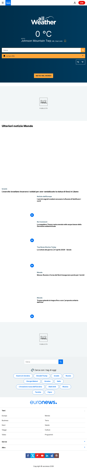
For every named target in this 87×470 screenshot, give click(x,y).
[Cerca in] (43, 50)
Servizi (4, 442)
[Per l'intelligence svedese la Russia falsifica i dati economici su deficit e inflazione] (61, 208)
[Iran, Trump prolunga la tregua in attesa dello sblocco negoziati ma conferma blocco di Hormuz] (61, 309)
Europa (4, 416)
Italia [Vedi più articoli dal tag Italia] (59, 381)
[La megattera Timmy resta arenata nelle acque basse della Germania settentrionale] (61, 233)
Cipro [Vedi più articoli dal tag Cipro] (50, 392)
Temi (3, 411)
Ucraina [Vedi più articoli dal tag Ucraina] (47, 381)
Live (81, 3)
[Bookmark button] (64, 41)
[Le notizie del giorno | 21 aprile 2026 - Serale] (61, 259)
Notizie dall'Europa (44, 196)
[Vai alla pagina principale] (8, 2)
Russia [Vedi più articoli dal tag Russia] (68, 376)
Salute (47, 425)
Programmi (49, 435)
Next (3, 425)
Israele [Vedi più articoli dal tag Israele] (56, 376)
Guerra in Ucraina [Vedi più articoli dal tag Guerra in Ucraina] (23, 376)
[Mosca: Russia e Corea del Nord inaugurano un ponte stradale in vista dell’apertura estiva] (61, 284)
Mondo (39, 272)
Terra (47, 420)
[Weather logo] (43, 21)
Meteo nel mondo (43, 76)
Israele (4, 189)
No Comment (42, 222)
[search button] (83, 50)
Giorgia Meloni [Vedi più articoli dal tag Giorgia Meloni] (32, 381)
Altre (3, 447)
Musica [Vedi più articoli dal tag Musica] (65, 387)
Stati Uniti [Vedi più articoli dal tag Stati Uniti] (52, 387)
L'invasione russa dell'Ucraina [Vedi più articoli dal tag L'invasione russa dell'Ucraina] (30, 387)
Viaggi (4, 430)
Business (5, 420)
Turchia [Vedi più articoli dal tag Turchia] (38, 392)
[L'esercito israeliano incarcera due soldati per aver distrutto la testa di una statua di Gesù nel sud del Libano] (43, 192)
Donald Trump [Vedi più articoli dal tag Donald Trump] (41, 376)
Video (4, 435)
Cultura (47, 430)
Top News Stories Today (46, 247)
